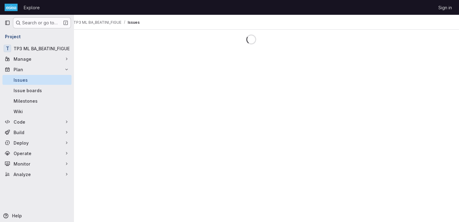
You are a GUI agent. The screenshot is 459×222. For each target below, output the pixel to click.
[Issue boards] (37, 90)
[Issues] (37, 80)
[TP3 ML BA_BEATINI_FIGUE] (37, 48)
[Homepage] (11, 7)
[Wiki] (37, 111)
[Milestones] (37, 101)
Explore (32, 7)
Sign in (445, 7)
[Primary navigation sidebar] (7, 23)
